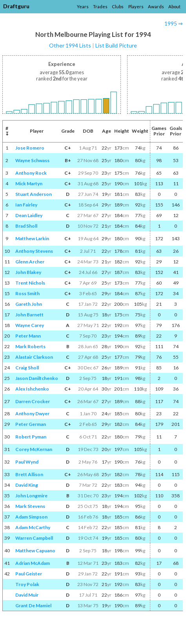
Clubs (118, 6)
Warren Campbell (34, 538)
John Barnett (29, 315)
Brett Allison (29, 474)
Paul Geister (28, 574)
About (174, 6)
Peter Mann (28, 336)
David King (26, 485)
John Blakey (28, 272)
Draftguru (16, 6)
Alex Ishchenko (32, 389)
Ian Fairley (26, 205)
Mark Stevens (30, 506)
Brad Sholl (26, 226)
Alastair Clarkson (34, 357)
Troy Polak (27, 584)
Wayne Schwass (32, 160)
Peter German (30, 424)
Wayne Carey (29, 325)
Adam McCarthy (32, 527)
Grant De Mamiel (33, 605)
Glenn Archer (29, 262)
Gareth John (28, 304)
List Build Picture (116, 45)
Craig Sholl (27, 368)
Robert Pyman (30, 437)
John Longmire (31, 496)
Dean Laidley (28, 215)
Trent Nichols (30, 283)
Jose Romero (29, 148)
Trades (100, 6)
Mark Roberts (30, 346)
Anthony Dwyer (32, 413)
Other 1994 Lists (70, 45)
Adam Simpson (31, 517)
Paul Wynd (26, 462)
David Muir (26, 595)
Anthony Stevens (34, 251)
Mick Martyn (28, 183)
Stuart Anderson (33, 194)
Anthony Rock (31, 173)
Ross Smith (27, 293)
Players (136, 6)
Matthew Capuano (35, 550)
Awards (156, 6)
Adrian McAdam (32, 563)
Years (83, 6)
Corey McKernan (33, 449)
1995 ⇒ (173, 23)
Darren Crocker (32, 401)
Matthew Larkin (32, 238)
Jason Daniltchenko (36, 378)
